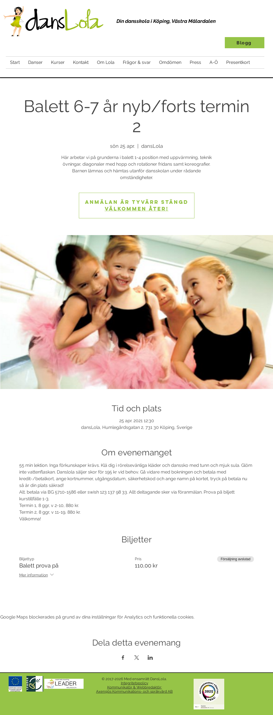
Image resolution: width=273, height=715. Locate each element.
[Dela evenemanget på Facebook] (123, 657)
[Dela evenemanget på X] (136, 657)
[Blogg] (244, 42)
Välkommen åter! (137, 209)
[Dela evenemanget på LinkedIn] (150, 657)
